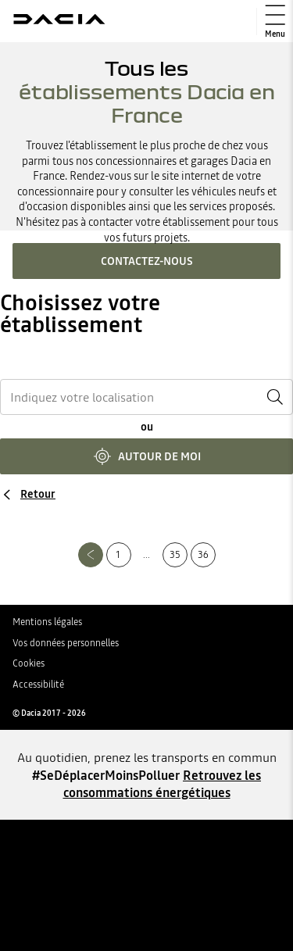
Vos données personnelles (66, 643)
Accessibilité (38, 684)
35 (175, 555)
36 (203, 555)
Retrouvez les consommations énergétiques (162, 784)
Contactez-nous (147, 261)
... (146, 555)
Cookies (29, 663)
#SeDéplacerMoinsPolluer (106, 775)
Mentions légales (47, 622)
